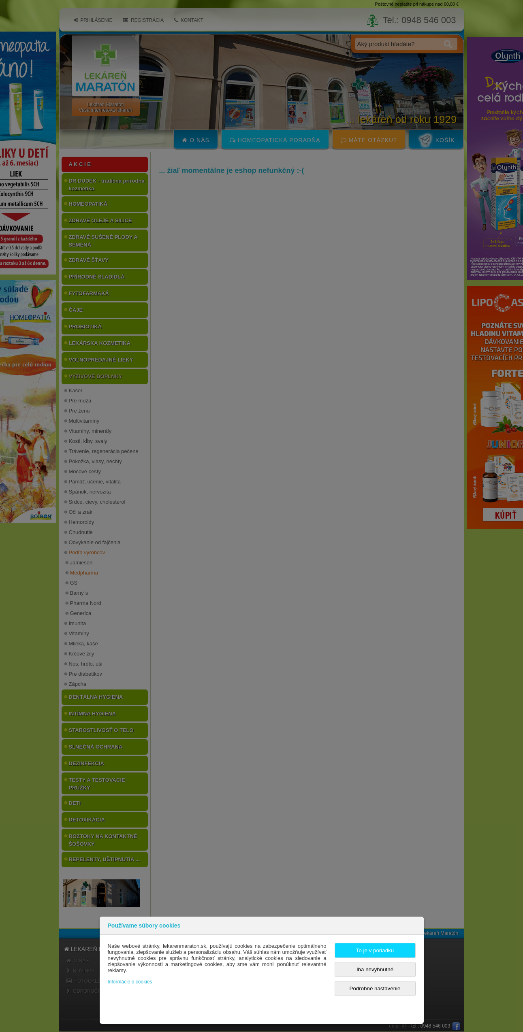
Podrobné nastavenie (375, 988)
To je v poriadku (375, 950)
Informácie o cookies (130, 982)
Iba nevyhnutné (374, 969)
